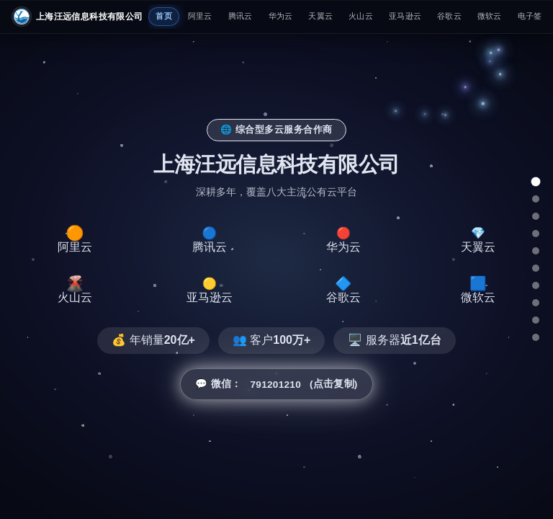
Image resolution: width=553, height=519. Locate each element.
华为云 (281, 16)
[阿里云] (535, 199)
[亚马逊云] (535, 285)
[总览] (535, 182)
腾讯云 (240, 16)
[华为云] (535, 233)
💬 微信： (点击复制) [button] (276, 384)
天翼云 (320, 16)
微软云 (489, 16)
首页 (164, 16)
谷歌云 (449, 16)
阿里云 (200, 16)
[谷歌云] (535, 302)
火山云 (361, 16)
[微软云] (535, 320)
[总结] (535, 337)
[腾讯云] (535, 216)
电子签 (530, 16)
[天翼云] (535, 250)
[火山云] (535, 268)
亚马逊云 (405, 16)
